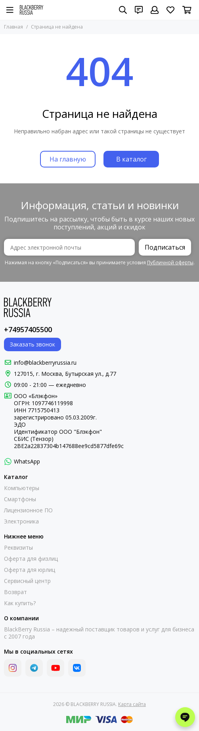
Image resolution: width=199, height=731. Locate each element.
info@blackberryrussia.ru (45, 362)
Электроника (21, 521)
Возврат (15, 592)
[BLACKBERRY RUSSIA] (31, 10)
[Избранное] (170, 10)
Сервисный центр (27, 581)
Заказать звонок (32, 344)
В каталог (131, 159)
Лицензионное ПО (28, 510)
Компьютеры (21, 488)
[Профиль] (155, 10)
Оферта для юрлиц (29, 569)
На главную (68, 159)
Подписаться (165, 247)
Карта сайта (132, 704)
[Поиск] (123, 10)
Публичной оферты (170, 262)
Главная (13, 26)
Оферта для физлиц (31, 558)
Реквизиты (18, 547)
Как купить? (20, 603)
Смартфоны (20, 499)
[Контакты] (139, 10)
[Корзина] (186, 10)
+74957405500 (28, 329)
